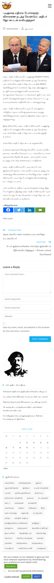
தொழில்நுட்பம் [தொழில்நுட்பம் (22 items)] (25, 533)
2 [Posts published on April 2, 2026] (27, 442)
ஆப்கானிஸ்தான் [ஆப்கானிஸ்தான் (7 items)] (11, 488)
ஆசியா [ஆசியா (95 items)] (38, 483)
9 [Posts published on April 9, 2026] (27, 447)
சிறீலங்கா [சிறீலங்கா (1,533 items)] (32, 508)
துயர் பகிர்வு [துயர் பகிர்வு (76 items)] (10, 533)
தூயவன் (29, 28)
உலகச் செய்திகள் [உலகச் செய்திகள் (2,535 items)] (41, 488)
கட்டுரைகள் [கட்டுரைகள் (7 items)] (43, 498)
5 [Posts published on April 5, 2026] (47, 442)
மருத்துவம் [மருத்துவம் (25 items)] (41, 548)
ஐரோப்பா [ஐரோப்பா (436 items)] (39, 493)
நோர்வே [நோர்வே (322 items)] (8, 538)
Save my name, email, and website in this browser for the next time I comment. (26, 329)
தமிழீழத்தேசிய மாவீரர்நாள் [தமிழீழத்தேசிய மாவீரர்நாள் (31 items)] (16, 523)
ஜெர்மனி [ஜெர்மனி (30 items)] (25, 513)
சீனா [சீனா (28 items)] (43, 508)
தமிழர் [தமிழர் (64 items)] (7, 518)
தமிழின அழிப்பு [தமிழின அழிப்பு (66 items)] (21, 518)
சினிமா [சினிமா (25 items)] (21, 508)
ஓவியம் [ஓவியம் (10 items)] (30, 498)
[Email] (40, 209)
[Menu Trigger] (50, 5)
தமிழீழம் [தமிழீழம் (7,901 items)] (35, 523)
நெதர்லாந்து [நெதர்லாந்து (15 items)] (41, 533)
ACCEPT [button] (26, 576)
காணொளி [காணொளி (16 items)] (32, 503)
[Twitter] (19, 209)
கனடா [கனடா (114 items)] (7, 503)
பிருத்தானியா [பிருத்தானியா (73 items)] (37, 543)
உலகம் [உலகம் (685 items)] (8, 493)
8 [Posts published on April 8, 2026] (20, 447)
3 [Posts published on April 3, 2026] (33, 442)
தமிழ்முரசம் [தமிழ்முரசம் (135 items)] (22, 528)
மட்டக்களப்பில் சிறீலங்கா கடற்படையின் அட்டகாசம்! (25, 396)
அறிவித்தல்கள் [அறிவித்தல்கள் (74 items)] (25, 483)
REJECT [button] (37, 576)
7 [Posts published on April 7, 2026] (13, 447)
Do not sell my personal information (25, 570)
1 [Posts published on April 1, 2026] (20, 442)
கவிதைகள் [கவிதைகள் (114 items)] (19, 503)
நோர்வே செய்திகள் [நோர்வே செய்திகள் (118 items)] (25, 538)
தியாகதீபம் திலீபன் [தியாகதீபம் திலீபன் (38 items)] (40, 528)
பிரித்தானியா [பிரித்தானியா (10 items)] (21, 543)
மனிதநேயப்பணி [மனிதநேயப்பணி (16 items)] (25, 548)
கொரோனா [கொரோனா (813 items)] (9, 508)
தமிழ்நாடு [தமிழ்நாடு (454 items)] (9, 528)
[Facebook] (8, 209)
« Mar (5, 468)
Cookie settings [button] (11, 576)
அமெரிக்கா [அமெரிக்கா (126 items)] (9, 483)
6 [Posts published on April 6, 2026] (6, 447)
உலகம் (10, 218)
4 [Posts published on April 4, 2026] (40, 442)
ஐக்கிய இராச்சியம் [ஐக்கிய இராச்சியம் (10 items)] (22, 493)
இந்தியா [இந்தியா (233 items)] (26, 488)
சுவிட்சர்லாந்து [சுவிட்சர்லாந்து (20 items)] (11, 513)
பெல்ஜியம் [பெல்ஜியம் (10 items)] (9, 548)
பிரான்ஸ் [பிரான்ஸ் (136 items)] (8, 543)
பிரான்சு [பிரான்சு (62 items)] (40, 538)
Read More (11, 566)
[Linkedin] (29, 209)
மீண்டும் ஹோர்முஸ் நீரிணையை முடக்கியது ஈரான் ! (25, 402)
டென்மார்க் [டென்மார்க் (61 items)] (37, 513)
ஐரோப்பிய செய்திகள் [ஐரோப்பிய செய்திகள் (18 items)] (14, 498)
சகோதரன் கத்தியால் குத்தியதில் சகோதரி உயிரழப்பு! (25, 391)
